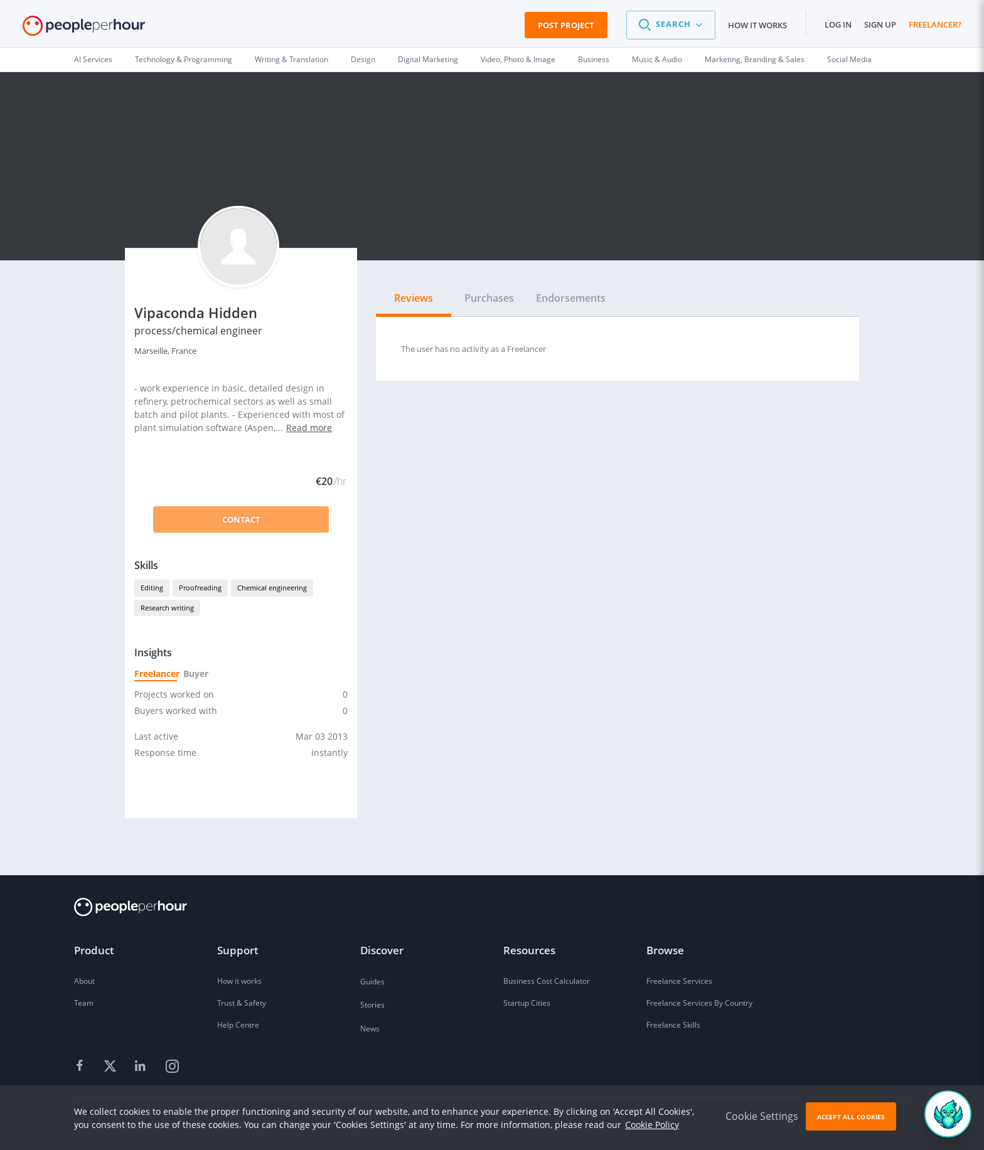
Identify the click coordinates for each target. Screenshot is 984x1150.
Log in (838, 24)
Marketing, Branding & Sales (755, 59)
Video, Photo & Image (518, 59)
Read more (309, 428)
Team (84, 1003)
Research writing (167, 607)
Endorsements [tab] (571, 298)
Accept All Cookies (851, 1116)
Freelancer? (935, 24)
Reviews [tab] (413, 298)
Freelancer (155, 673)
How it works (757, 25)
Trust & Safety (241, 1003)
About (84, 981)
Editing (152, 587)
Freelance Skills (673, 1025)
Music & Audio (657, 59)
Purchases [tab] (489, 298)
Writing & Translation (291, 59)
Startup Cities (526, 1003)
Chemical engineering (272, 587)
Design (363, 59)
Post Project (566, 25)
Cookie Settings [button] (761, 1116)
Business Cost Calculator (546, 981)
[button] (670, 25)
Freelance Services (679, 981)
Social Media (849, 59)
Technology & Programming (183, 59)
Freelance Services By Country (699, 1003)
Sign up (880, 24)
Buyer (195, 673)
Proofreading (200, 587)
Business (593, 59)
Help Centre (238, 1025)
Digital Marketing (428, 59)
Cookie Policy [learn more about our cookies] (652, 1125)
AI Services (93, 59)
